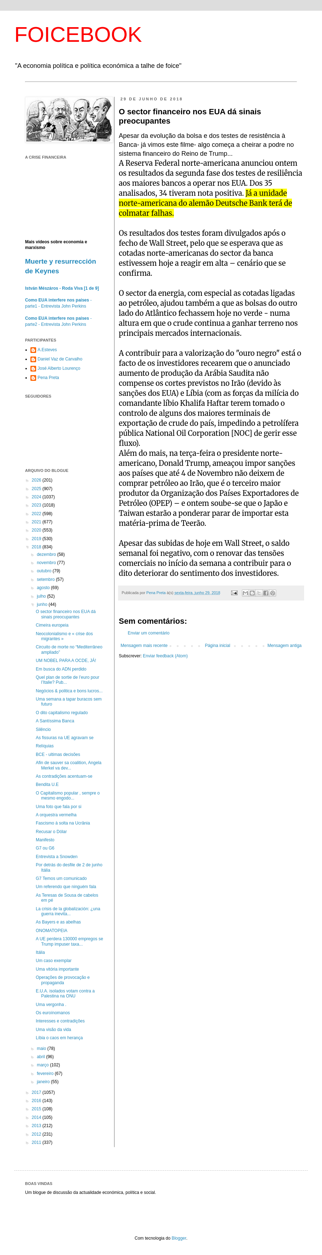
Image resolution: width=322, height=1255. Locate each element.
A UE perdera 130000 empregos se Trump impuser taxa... (69, 941)
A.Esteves (47, 349)
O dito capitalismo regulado (62, 712)
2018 (37, 546)
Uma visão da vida (53, 1029)
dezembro (47, 554)
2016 (37, 1100)
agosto (44, 587)
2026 (37, 480)
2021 (37, 521)
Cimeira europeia (52, 625)
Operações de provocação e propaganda (63, 980)
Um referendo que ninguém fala (66, 886)
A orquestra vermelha (56, 814)
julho (42, 596)
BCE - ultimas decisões (58, 754)
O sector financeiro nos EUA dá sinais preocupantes (66, 614)
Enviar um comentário (149, 633)
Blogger (179, 1238)
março (43, 1064)
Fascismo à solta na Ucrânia (63, 823)
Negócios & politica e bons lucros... (69, 690)
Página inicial (217, 645)
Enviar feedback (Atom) (165, 655)
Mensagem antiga (285, 645)
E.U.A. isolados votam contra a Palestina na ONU (65, 993)
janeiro (44, 1081)
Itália (40, 952)
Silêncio (43, 729)
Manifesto (45, 839)
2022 (37, 513)
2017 (37, 1092)
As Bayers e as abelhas (58, 922)
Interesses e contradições (60, 1021)
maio (42, 1048)
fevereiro (46, 1073)
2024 (37, 496)
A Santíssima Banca (55, 720)
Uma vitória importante (57, 969)
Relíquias (45, 745)
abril (41, 1056)
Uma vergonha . (51, 1004)
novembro (47, 562)
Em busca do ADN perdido (61, 669)
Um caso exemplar (54, 960)
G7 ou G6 (45, 848)
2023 (37, 505)
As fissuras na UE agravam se (64, 737)
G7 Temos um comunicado (61, 878)
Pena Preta (48, 377)
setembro (46, 579)
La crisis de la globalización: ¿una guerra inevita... (68, 911)
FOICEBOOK (78, 34)
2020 (37, 530)
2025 (37, 488)
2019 (37, 538)
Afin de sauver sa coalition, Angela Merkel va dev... (68, 765)
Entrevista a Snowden (57, 856)
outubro (45, 570)
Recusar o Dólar (51, 831)
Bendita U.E (47, 784)
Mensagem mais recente (144, 645)
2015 (37, 1108)
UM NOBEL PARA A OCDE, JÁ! (66, 660)
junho (43, 604)
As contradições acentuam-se (64, 776)
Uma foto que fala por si (58, 806)
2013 (37, 1125)
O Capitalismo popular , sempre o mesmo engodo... (68, 796)
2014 (37, 1117)
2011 (37, 1142)
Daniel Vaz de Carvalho (60, 359)
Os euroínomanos (53, 1012)
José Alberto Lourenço (59, 368)
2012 (37, 1134)
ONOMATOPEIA (51, 930)
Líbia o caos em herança (59, 1037)
